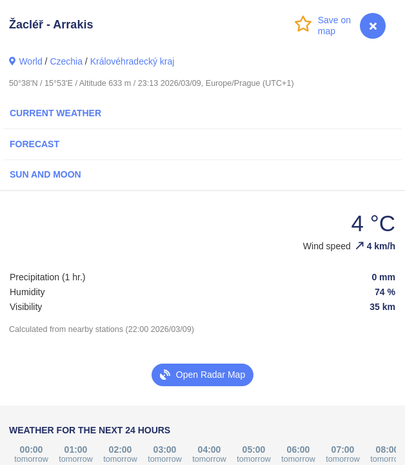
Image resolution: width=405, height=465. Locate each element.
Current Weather (55, 113)
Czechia (66, 61)
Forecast (34, 144)
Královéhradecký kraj (132, 61)
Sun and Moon (45, 174)
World (30, 61)
